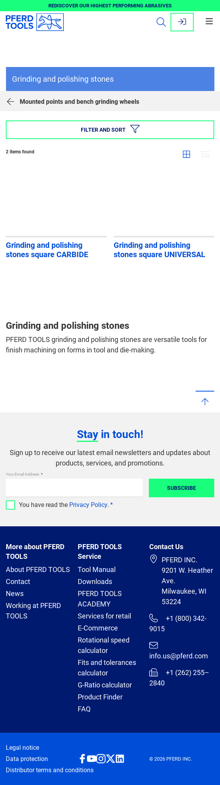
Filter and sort (110, 129)
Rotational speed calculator (104, 645)
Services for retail (104, 616)
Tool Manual (97, 569)
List (205, 154)
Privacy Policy (88, 504)
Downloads (95, 581)
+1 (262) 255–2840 (179, 677)
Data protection (27, 759)
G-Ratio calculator (105, 685)
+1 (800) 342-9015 (177, 623)
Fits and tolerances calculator (107, 667)
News (15, 593)
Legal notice (22, 747)
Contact (18, 581)
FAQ (84, 709)
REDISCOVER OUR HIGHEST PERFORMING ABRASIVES (110, 6)
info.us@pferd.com (178, 650)
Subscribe (181, 488)
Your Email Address (23, 474)
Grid (186, 154)
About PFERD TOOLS (38, 569)
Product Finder (100, 697)
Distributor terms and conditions (50, 770)
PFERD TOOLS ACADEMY (100, 598)
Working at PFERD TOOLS (33, 610)
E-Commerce (98, 628)
